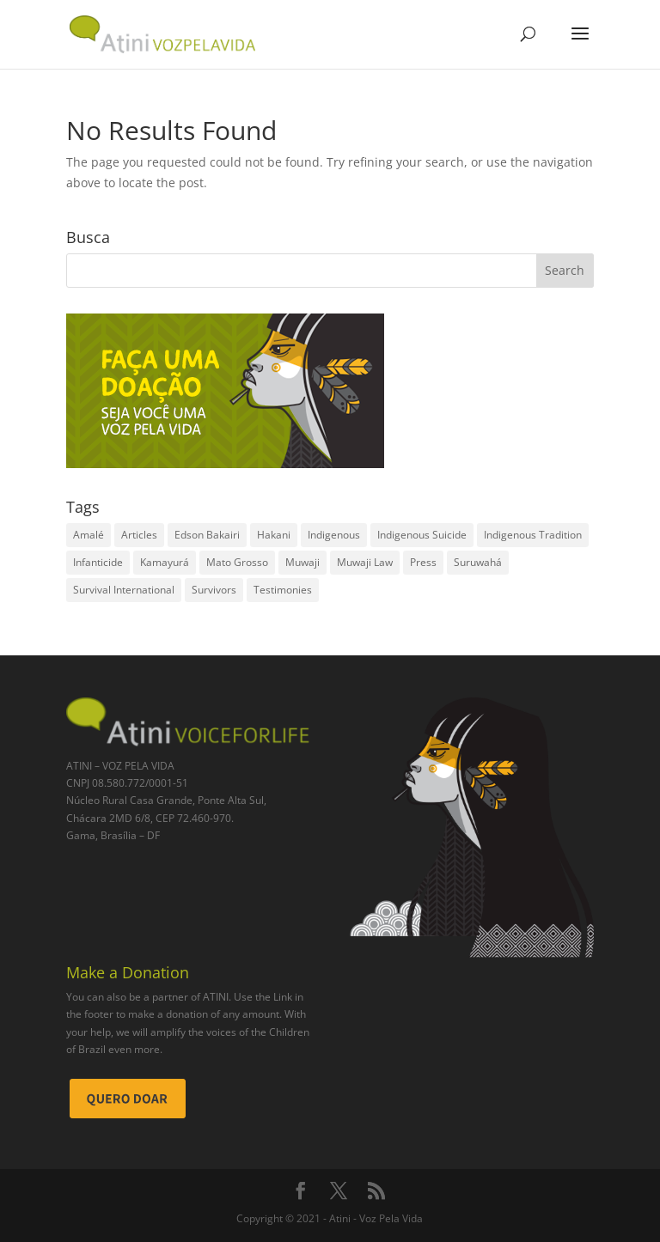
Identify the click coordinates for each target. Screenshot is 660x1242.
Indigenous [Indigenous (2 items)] (334, 534)
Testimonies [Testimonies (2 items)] (283, 589)
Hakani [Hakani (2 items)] (273, 534)
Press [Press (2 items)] (423, 562)
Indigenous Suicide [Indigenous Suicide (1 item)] (422, 534)
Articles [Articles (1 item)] (139, 534)
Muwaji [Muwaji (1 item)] (302, 562)
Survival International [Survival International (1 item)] (123, 589)
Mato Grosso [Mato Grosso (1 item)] (237, 562)
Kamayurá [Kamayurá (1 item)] (164, 562)
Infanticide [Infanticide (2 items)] (98, 562)
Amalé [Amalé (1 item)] (88, 534)
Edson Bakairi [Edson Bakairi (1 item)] (207, 534)
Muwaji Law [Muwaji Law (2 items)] (365, 562)
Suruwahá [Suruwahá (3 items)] (478, 562)
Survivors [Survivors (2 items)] (214, 589)
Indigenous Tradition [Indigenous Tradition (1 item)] (533, 534)
